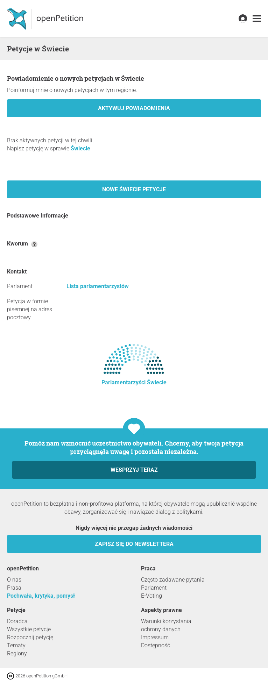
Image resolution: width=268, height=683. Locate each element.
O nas (14, 579)
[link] (257, 18)
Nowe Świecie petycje (134, 189)
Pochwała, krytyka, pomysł (41, 595)
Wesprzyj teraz (134, 470)
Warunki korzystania (166, 621)
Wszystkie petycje (29, 629)
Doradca (17, 621)
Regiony (17, 653)
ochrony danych (161, 629)
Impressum (155, 637)
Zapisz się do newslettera (134, 544)
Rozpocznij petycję (30, 637)
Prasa (14, 587)
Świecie (80, 148)
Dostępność (155, 645)
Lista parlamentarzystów (97, 286)
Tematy (16, 645)
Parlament (154, 587)
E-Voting (151, 595)
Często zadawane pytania (173, 579)
